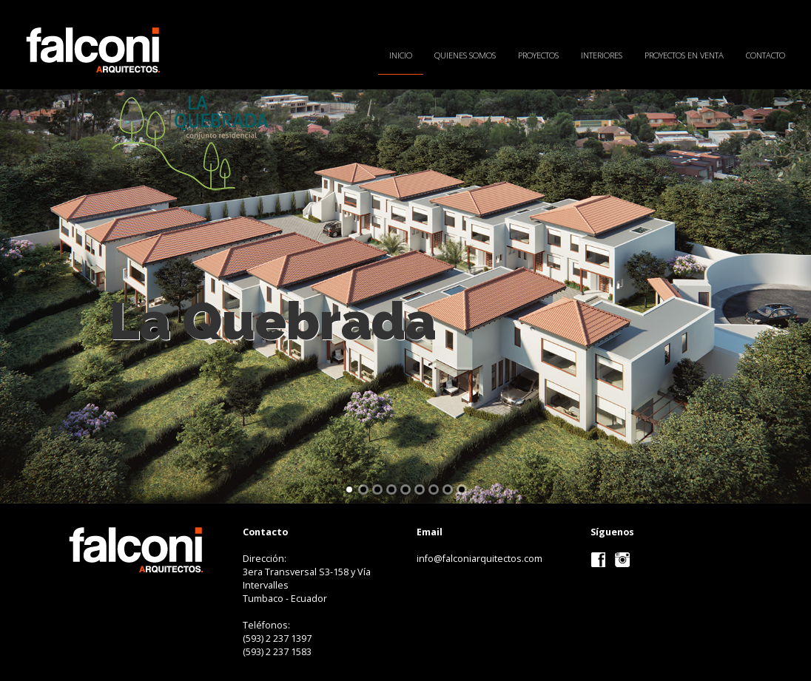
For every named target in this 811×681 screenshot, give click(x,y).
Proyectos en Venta (684, 55)
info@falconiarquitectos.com (479, 558)
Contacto (765, 55)
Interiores (601, 55)
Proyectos (538, 55)
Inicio (400, 55)
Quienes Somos (465, 55)
